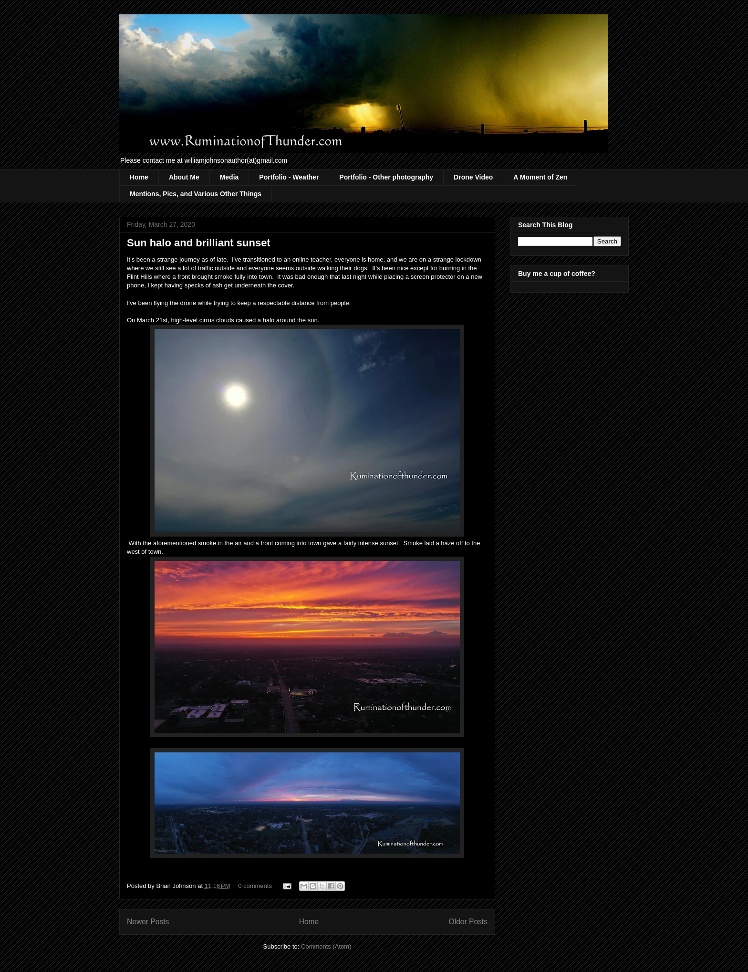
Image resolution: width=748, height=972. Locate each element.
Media (229, 177)
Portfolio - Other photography (386, 177)
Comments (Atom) (326, 946)
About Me (184, 177)
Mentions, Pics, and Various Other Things (195, 194)
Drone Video (473, 177)
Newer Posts (148, 922)
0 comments (255, 885)
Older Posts (468, 922)
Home (139, 177)
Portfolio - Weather (289, 177)
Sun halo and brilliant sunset (198, 243)
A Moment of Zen (540, 177)
